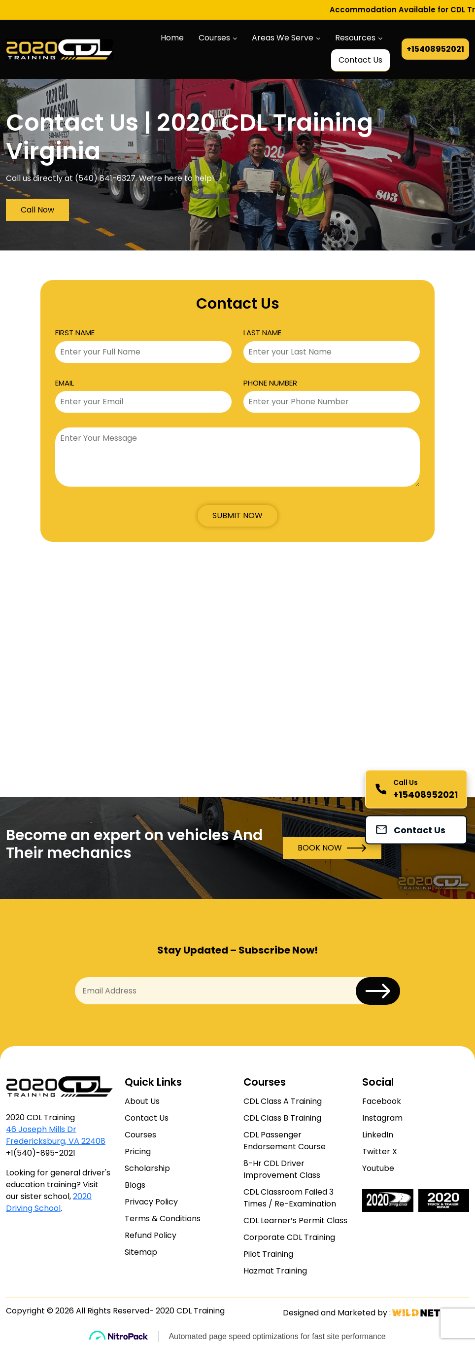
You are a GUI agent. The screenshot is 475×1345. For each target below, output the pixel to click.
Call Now (37, 209)
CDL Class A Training (282, 1101)
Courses (214, 37)
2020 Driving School (49, 1202)
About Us (142, 1101)
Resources (355, 37)
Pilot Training (268, 1254)
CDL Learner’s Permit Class (295, 1220)
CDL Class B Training (282, 1118)
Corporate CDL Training (289, 1237)
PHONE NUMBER (270, 383)
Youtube (378, 1168)
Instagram (382, 1118)
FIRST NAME (75, 332)
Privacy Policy (151, 1201)
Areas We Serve (282, 37)
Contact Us (360, 60)
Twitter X (379, 1151)
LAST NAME (262, 332)
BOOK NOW (332, 848)
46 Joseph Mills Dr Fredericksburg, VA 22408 (55, 1135)
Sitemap (141, 1252)
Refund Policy (150, 1235)
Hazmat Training (275, 1270)
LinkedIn (377, 1134)
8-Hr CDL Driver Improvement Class (281, 1169)
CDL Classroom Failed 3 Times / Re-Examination (289, 1197)
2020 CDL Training (190, 1310)
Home (172, 37)
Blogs (135, 1185)
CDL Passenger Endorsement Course (284, 1140)
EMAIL (64, 383)
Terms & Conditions (163, 1218)
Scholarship (147, 1168)
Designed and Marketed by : (361, 1312)
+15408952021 (435, 49)
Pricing (138, 1151)
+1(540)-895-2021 (40, 1153)
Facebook (381, 1101)
